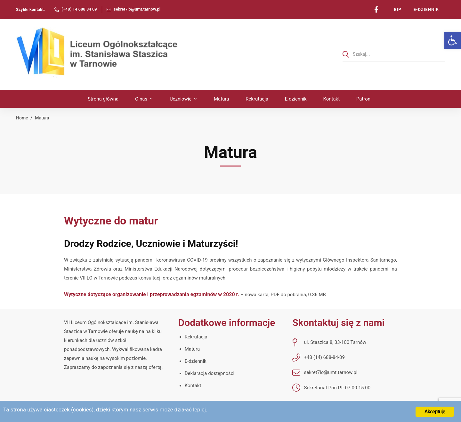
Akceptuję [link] (435, 412)
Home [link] (22, 117)
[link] (452, 40)
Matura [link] (192, 349)
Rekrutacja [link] (196, 337)
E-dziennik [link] (195, 361)
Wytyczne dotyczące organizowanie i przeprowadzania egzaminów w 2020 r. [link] (152, 294)
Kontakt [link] (193, 385)
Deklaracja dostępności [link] (210, 373)
